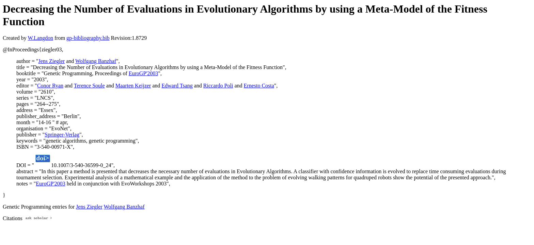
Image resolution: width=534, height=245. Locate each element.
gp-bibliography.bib (88, 38)
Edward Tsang (176, 85)
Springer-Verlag (62, 134)
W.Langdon (40, 38)
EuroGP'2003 (143, 73)
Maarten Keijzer (133, 85)
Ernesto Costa (259, 85)
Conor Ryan (50, 85)
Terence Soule (89, 85)
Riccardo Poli (218, 85)
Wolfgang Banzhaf (95, 61)
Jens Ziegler (51, 61)
